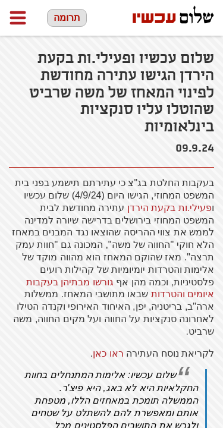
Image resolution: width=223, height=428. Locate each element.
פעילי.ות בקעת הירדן (169, 208)
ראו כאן (108, 353)
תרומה (67, 17)
